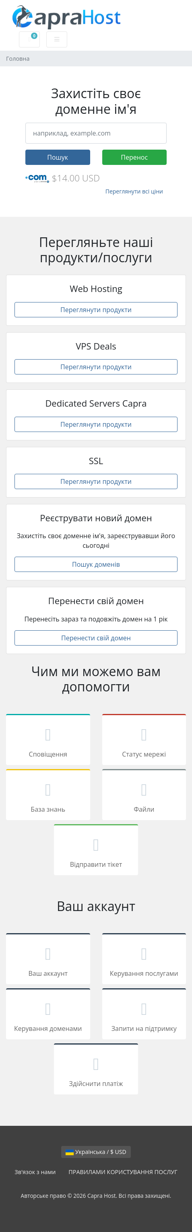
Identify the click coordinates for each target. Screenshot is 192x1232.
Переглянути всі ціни (134, 191)
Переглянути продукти (96, 309)
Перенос (134, 157)
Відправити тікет (96, 851)
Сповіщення (48, 741)
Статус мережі (144, 741)
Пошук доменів (96, 564)
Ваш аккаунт (48, 960)
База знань (48, 796)
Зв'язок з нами (35, 1172)
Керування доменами (48, 1015)
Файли (144, 796)
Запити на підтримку (144, 1015)
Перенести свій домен (96, 637)
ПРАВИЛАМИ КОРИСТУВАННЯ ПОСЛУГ (122, 1172)
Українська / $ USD (96, 1152)
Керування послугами (144, 960)
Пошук (57, 157)
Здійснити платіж (96, 1070)
